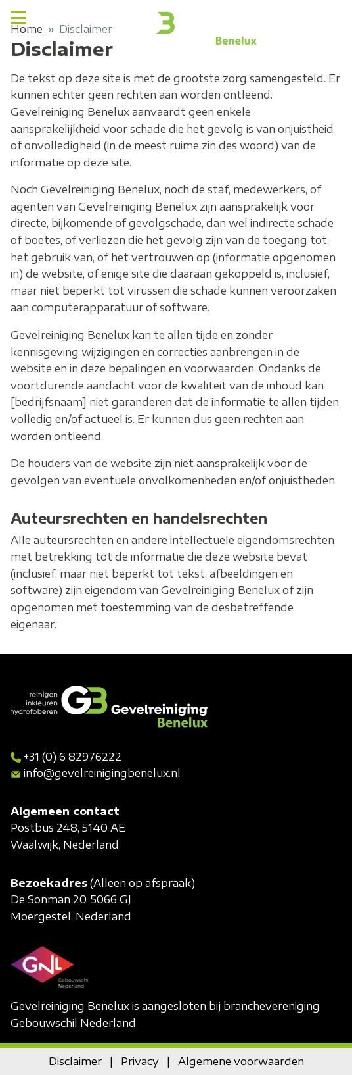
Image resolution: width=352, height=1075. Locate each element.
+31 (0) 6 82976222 (72, 756)
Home (27, 29)
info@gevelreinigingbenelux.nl (102, 773)
